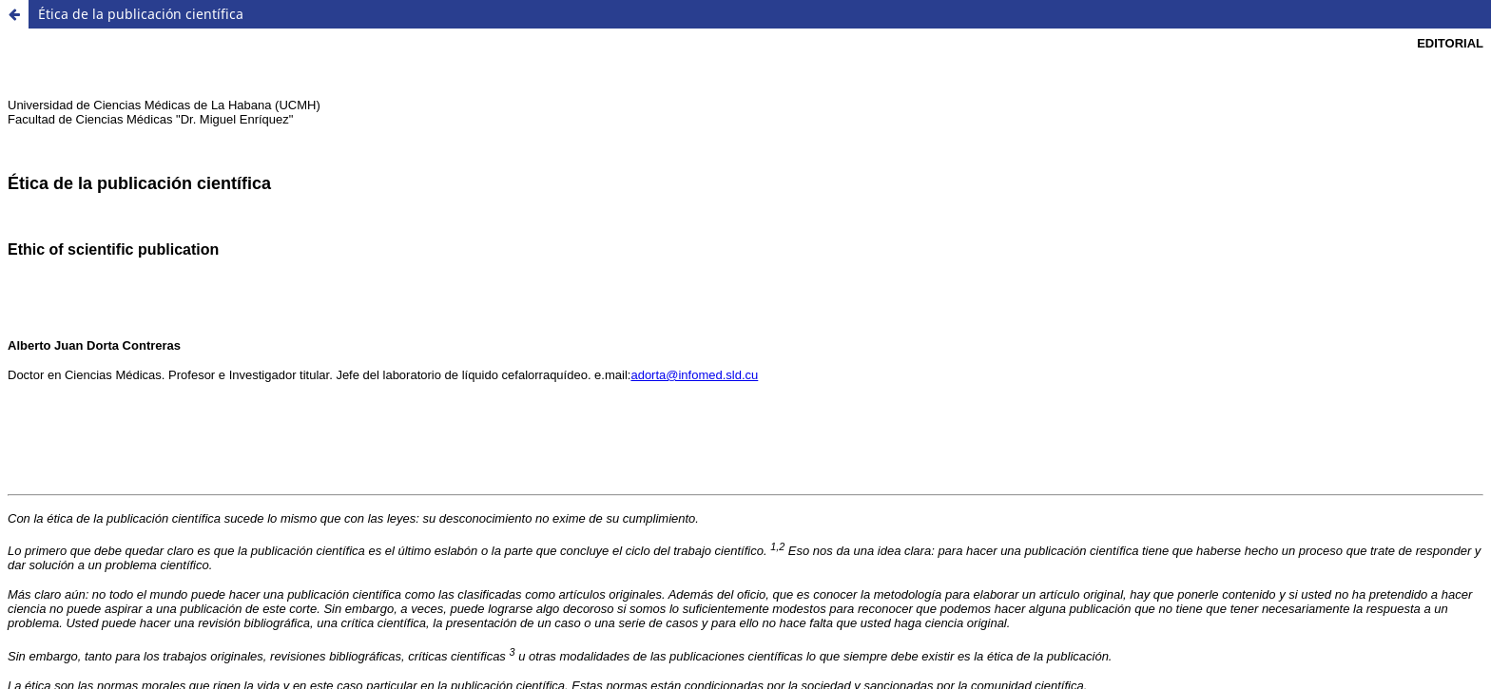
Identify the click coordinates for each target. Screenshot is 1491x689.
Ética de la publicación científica (140, 14)
